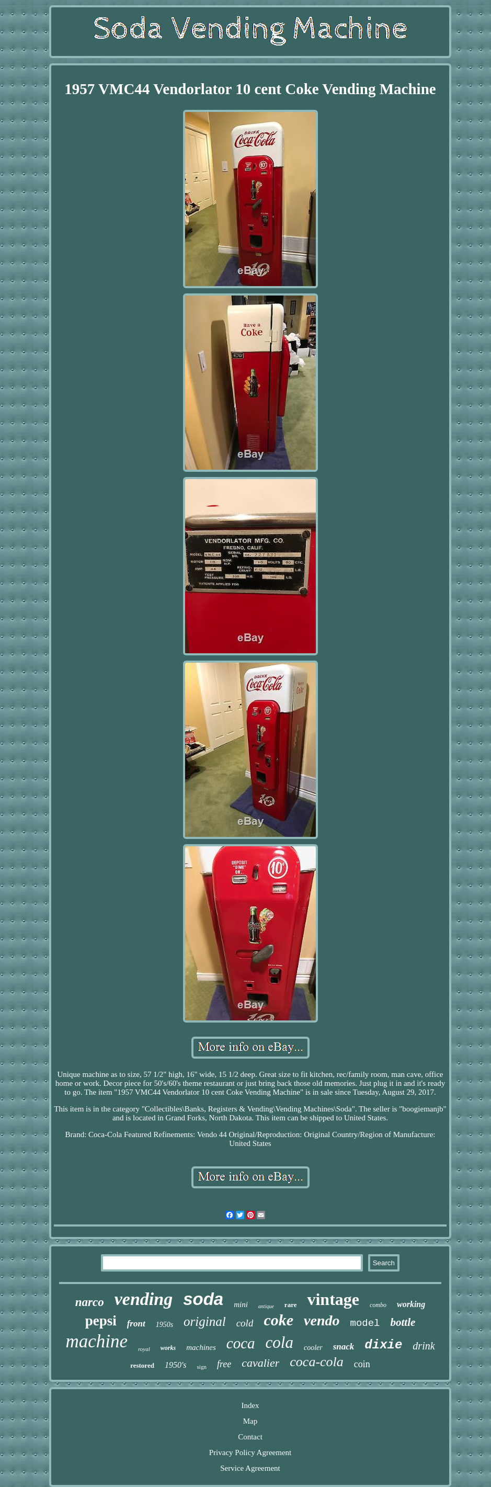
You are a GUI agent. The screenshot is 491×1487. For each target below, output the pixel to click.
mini (241, 1304)
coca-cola (317, 1361)
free (224, 1364)
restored (142, 1365)
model (365, 1323)
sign (202, 1367)
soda (203, 1299)
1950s (164, 1325)
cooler (313, 1348)
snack (344, 1347)
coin (362, 1364)
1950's (176, 1364)
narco (89, 1302)
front (136, 1324)
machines (201, 1347)
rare (290, 1305)
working (411, 1304)
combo (378, 1305)
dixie (383, 1345)
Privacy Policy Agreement (250, 1452)
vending (144, 1299)
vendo (321, 1320)
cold (245, 1323)
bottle (403, 1322)
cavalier (260, 1362)
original (205, 1321)
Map (250, 1421)
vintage (333, 1299)
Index (250, 1405)
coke (278, 1320)
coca (240, 1343)
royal (144, 1349)
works (168, 1348)
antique (266, 1306)
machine (96, 1341)
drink (424, 1346)
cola (279, 1342)
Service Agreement (250, 1468)
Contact (250, 1437)
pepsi (101, 1321)
